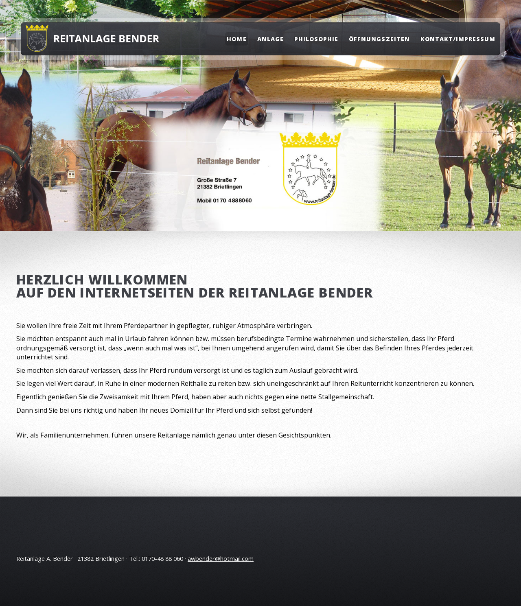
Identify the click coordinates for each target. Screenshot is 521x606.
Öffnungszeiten (379, 39)
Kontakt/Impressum (458, 39)
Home (236, 39)
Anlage (270, 39)
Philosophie (316, 39)
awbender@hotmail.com (221, 558)
